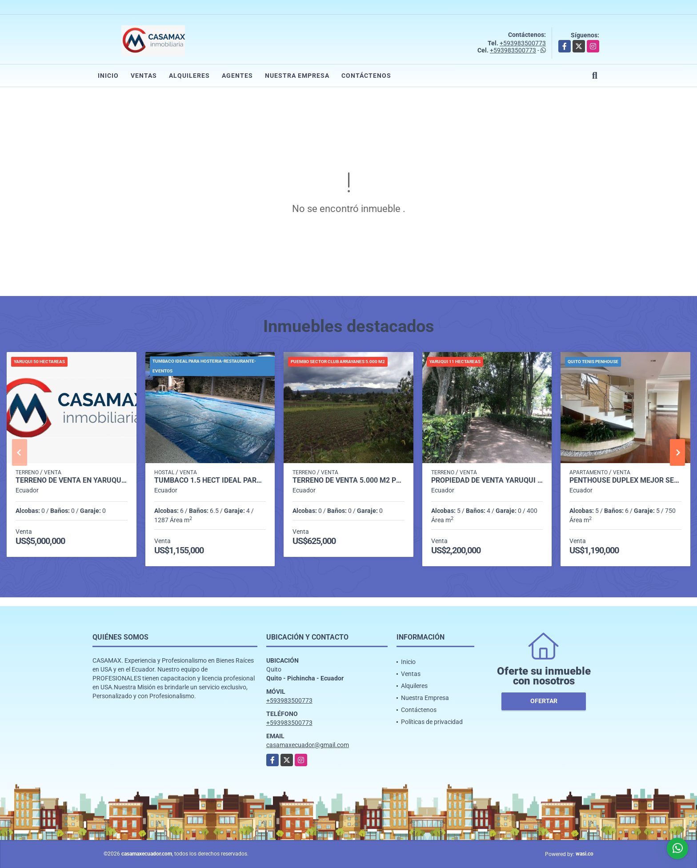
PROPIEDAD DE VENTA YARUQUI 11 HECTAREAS (487, 480)
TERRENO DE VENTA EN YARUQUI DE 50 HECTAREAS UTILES (72, 480)
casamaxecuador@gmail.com (307, 744)
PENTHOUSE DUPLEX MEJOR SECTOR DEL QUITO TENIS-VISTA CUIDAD (625, 480)
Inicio (108, 75)
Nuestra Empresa (297, 75)
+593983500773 (523, 43)
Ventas (144, 75)
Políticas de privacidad (432, 721)
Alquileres (189, 75)
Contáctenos (366, 75)
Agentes (237, 75)
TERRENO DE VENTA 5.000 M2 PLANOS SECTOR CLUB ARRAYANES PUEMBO (348, 480)
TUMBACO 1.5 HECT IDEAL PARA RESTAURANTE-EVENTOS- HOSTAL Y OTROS (210, 480)
